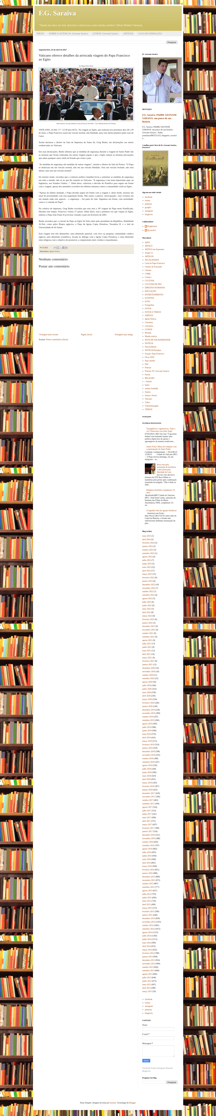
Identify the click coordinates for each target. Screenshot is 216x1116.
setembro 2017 (148, 804)
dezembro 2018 (148, 751)
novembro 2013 (148, 964)
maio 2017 (146, 817)
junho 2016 (147, 856)
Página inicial (86, 334)
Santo (147, 385)
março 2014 (147, 950)
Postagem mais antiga (124, 334)
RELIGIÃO (149, 378)
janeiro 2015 (147, 915)
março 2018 (147, 783)
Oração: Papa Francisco (154, 354)
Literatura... (149, 326)
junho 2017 (147, 814)
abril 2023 (146, 571)
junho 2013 (147, 981)
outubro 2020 (147, 675)
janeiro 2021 (147, 664)
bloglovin (149, 214)
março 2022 (147, 616)
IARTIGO (149, 315)
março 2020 (147, 699)
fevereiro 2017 (148, 828)
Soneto (148, 392)
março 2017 (147, 824)
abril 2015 (146, 904)
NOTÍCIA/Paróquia (153, 350)
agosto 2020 (147, 682)
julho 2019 (146, 727)
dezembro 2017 (148, 793)
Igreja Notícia (55, 251)
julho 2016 (146, 852)
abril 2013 (146, 988)
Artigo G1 (149, 253)
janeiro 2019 (147, 748)
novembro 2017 (148, 797)
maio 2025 (146, 536)
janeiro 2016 (147, 873)
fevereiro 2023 (148, 577)
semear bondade (151, 388)
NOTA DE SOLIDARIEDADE (157, 340)
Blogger (132, 1103)
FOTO (147, 301)
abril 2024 (146, 539)
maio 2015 (146, 901)
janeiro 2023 (147, 581)
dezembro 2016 (148, 835)
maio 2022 (146, 609)
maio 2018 (146, 776)
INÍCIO (40, 33)
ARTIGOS (128, 33)
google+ (148, 207)
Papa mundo (150, 361)
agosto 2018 (147, 765)
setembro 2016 (148, 845)
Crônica (148, 277)
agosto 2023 (147, 557)
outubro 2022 (147, 591)
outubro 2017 (147, 800)
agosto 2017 (147, 807)
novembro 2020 (148, 671)
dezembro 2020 (148, 668)
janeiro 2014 (147, 957)
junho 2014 (147, 939)
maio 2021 (146, 651)
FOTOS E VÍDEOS (153, 312)
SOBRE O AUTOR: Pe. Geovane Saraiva (68, 33)
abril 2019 (146, 737)
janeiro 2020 (147, 706)
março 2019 (147, 741)
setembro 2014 (148, 929)
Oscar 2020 (149, 357)
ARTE (147, 242)
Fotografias (149, 305)
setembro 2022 (148, 595)
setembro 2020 (148, 678)
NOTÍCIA (149, 343)
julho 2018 (146, 769)
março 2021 (147, 658)
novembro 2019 (148, 713)
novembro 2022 (148, 588)
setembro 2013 (148, 970)
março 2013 (147, 991)
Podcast (148, 367)
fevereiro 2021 (148, 661)
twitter (147, 200)
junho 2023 (147, 564)
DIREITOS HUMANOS (155, 288)
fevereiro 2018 (148, 786)
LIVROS (148, 329)
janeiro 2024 (147, 546)
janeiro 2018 (147, 790)
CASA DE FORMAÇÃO (150, 33)
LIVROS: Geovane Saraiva (105, 33)
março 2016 (147, 866)
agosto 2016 (147, 849)
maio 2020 (146, 692)
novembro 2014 (148, 922)
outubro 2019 (147, 717)
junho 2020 (147, 689)
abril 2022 (146, 612)
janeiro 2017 (147, 831)
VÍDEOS (148, 409)
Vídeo (147, 402)
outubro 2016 (147, 842)
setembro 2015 (148, 887)
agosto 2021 (147, 640)
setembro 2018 (148, 762)
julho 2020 (146, 685)
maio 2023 (146, 567)
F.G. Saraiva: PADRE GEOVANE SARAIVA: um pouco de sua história (159, 118)
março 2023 (147, 574)
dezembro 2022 (148, 584)
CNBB (147, 274)
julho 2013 (146, 977)
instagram (149, 211)
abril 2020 (146, 696)
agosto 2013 (147, 974)
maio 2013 (146, 984)
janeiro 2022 (147, 623)
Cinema (148, 270)
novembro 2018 (148, 755)
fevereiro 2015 (148, 911)
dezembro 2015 (148, 877)
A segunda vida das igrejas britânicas (161, 510)
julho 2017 (146, 811)
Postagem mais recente (49, 334)
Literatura (149, 322)
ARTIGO (148, 246)
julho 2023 (146, 560)
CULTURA (149, 281)
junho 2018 (147, 772)
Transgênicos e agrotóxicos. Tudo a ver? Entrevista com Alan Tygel (160, 430)
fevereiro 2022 (148, 619)
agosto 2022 (147, 598)
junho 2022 (147, 605)
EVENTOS (149, 298)
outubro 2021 (147, 633)
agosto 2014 (147, 932)
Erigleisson (152, 226)
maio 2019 (146, 734)
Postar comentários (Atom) (57, 339)
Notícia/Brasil (150, 347)
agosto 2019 (147, 724)
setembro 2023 (148, 553)
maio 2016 (146, 859)
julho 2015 (146, 894)
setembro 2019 (148, 720)
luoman (113, 1103)
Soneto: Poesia (151, 395)
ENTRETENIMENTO (154, 295)
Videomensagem (151, 406)
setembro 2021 (148, 637)
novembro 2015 (148, 880)
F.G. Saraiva (57, 13)
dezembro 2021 (148, 626)
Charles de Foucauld (153, 267)
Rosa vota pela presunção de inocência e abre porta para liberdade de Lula (166, 468)
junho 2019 (147, 730)
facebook (148, 197)
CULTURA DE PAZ (153, 284)
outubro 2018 (147, 758)
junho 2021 (147, 647)
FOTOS (148, 308)
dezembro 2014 (148, 918)
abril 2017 (146, 821)
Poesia (147, 375)
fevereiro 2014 (148, 953)
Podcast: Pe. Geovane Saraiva (157, 371)
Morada (148, 333)
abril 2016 (146, 863)
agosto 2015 (147, 890)
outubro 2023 (147, 550)
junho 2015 (147, 898)
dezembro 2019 (148, 710)
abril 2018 (146, 779)
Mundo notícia (151, 336)
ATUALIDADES (152, 260)
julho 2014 (146, 936)
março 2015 (147, 908)
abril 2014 (146, 946)
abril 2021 (146, 654)
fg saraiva (152, 230)
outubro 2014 (147, 925)
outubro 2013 (147, 967)
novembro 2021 (148, 630)
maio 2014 (146, 943)
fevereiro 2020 (148, 703)
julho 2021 (146, 644)
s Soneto (148, 381)
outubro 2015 (147, 883)
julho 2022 (146, 602)
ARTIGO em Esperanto (154, 249)
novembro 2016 (148, 838)
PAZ (146, 364)
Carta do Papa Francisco (155, 263)
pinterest (148, 204)
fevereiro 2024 (148, 543)
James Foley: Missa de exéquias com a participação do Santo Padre (161, 448)
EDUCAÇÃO (150, 291)
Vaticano (148, 399)
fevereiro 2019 (148, 745)
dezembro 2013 (148, 960)
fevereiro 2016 (148, 870)
